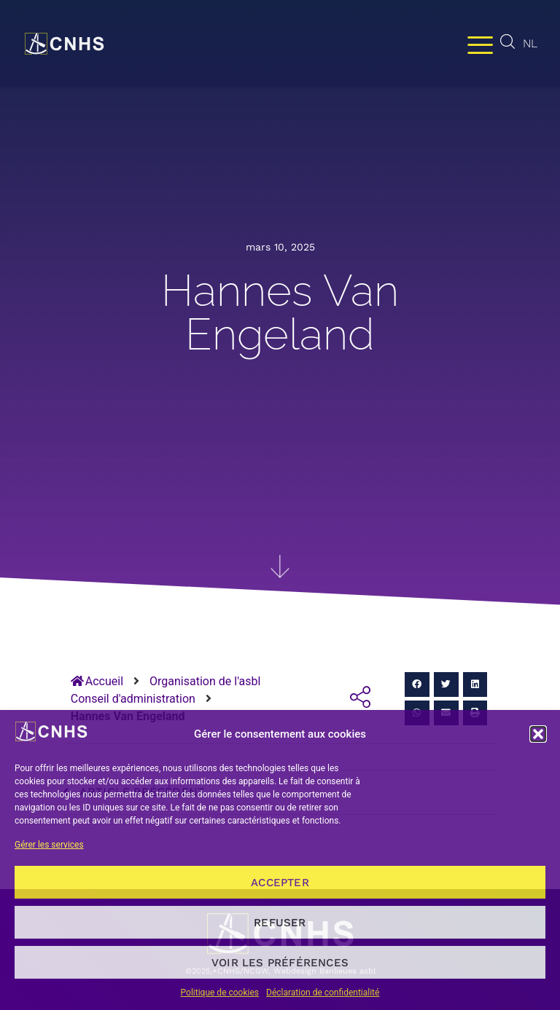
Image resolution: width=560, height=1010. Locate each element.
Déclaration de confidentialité (322, 992)
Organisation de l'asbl (204, 681)
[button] (538, 734)
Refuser (280, 922)
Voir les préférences (280, 962)
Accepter (280, 882)
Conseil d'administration (133, 699)
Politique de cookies (220, 992)
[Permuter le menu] (480, 44)
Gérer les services (49, 845)
